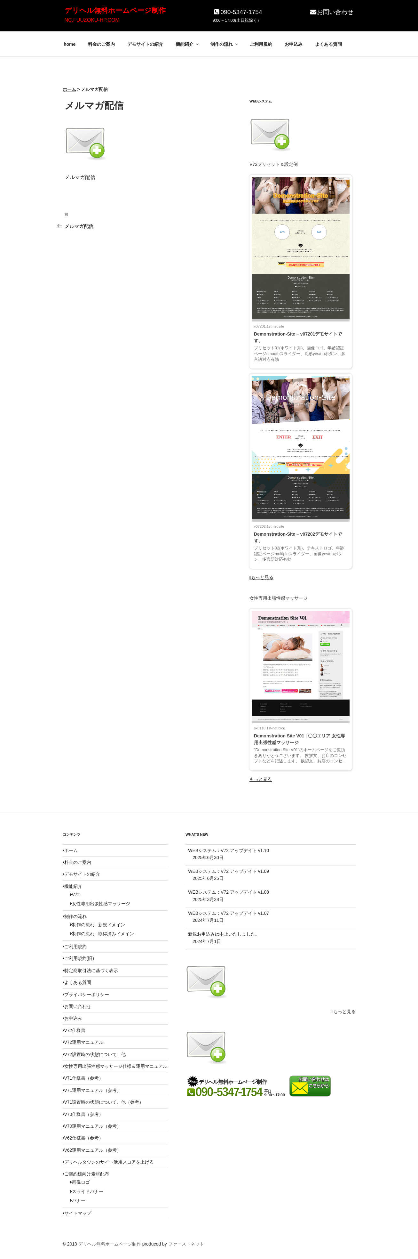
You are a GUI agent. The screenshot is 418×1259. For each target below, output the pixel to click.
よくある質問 (328, 44)
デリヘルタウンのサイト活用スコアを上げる (108, 1162)
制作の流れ (224, 44)
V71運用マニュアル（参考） (92, 1090)
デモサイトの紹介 (145, 44)
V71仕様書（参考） (83, 1078)
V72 (75, 894)
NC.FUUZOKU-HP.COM (92, 20)
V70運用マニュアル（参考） (92, 1126)
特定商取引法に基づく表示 (90, 970)
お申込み (294, 44)
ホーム (70, 850)
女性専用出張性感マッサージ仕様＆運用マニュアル (115, 1066)
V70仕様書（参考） (83, 1114)
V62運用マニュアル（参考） (92, 1150)
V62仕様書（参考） (83, 1138)
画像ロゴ (80, 1182)
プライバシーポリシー (86, 994)
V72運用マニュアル (83, 1042)
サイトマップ (77, 1213)
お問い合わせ (331, 12)
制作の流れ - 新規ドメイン (97, 924)
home (69, 44)
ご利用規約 (261, 44)
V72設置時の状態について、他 (94, 1054)
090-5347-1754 (237, 12)
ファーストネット (186, 1244)
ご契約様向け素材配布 (86, 1173)
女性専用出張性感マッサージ (100, 903)
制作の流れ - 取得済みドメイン (102, 933)
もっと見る (261, 577)
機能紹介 (188, 44)
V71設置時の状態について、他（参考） (103, 1102)
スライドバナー (86, 1191)
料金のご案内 (101, 44)
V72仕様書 (74, 1030)
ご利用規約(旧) (78, 958)
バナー (77, 1200)
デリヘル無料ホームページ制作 (115, 10)
